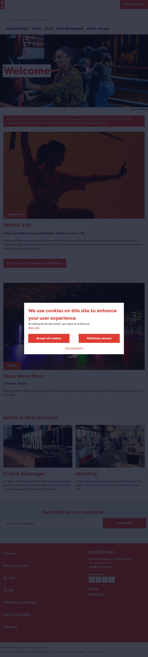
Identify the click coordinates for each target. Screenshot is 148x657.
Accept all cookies (48, 338)
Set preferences (74, 348)
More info (33, 327)
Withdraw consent (99, 338)
